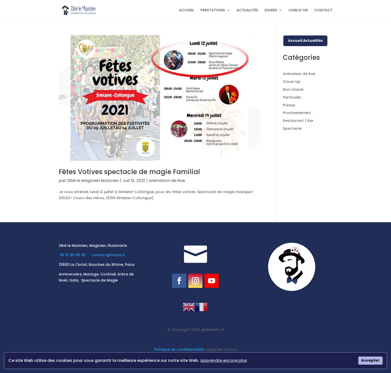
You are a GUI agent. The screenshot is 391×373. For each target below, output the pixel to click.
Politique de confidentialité (178, 349)
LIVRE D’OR (298, 10)
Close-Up (292, 81)
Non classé (293, 89)
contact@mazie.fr (108, 254)
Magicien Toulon (222, 349)
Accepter (370, 360)
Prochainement (297, 112)
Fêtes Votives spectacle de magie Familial (129, 171)
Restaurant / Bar (298, 120)
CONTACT (323, 10)
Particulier (292, 97)
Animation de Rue (167, 180)
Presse (289, 105)
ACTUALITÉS (247, 10)
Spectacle (292, 128)
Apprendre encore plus (223, 360)
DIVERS (271, 10)
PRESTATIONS (212, 10)
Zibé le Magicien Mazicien (93, 180)
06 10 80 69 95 (73, 254)
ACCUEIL (186, 10)
